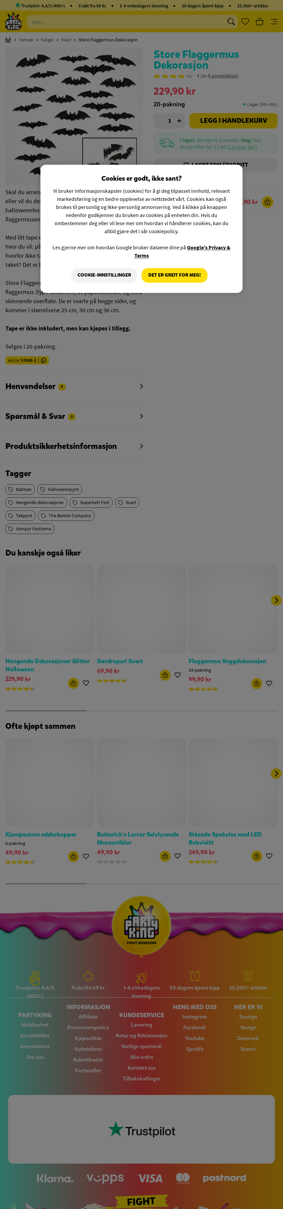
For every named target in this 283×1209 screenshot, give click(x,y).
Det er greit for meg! (174, 275)
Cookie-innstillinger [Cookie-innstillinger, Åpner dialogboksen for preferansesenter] (104, 275)
